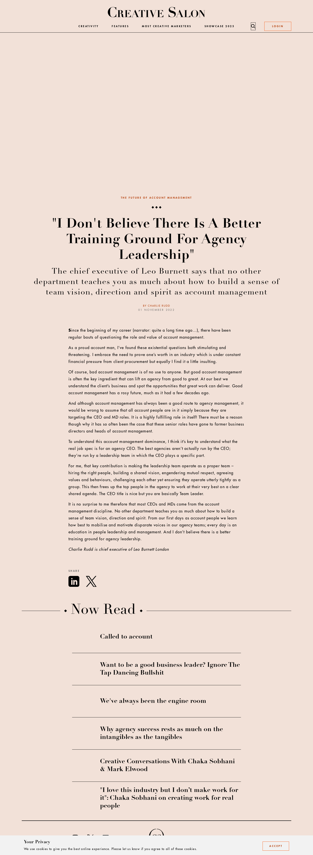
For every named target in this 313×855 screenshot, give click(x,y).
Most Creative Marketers (166, 26)
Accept (275, 846)
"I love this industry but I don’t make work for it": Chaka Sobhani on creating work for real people (169, 798)
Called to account (126, 637)
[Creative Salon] (156, 12)
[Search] (253, 26)
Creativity (88, 26)
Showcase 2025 (220, 26)
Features (120, 26)
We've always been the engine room (153, 701)
